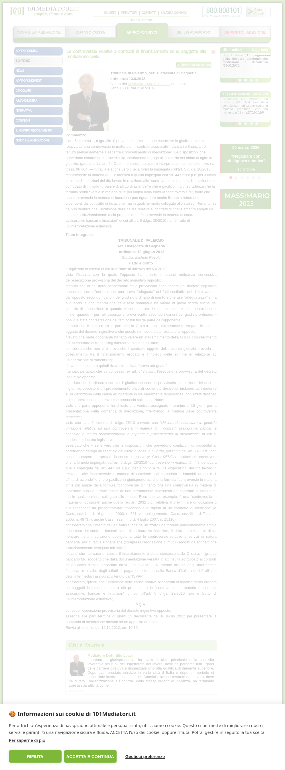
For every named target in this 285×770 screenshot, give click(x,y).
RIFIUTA (35, 756)
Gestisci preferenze (145, 756)
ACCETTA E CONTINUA (90, 756)
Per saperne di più (27, 740)
